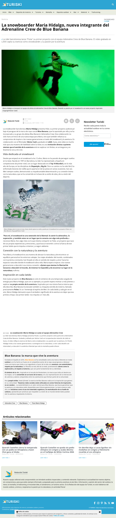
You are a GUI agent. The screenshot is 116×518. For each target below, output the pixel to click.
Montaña (50, 12)
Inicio (4, 12)
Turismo (39, 12)
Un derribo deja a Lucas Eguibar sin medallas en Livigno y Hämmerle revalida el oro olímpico (95, 449)
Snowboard (109, 19)
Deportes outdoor (64, 12)
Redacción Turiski (13, 121)
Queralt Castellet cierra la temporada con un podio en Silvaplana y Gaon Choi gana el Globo (19, 449)
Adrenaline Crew (10, 403)
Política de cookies (59, 515)
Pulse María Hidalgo (38, 403)
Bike (11, 12)
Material (85, 12)
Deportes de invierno (24, 12)
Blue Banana (29, 360)
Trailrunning (96, 12)
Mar (76, 12)
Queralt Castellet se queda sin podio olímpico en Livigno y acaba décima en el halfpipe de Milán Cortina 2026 (57, 449)
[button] (112, 4)
